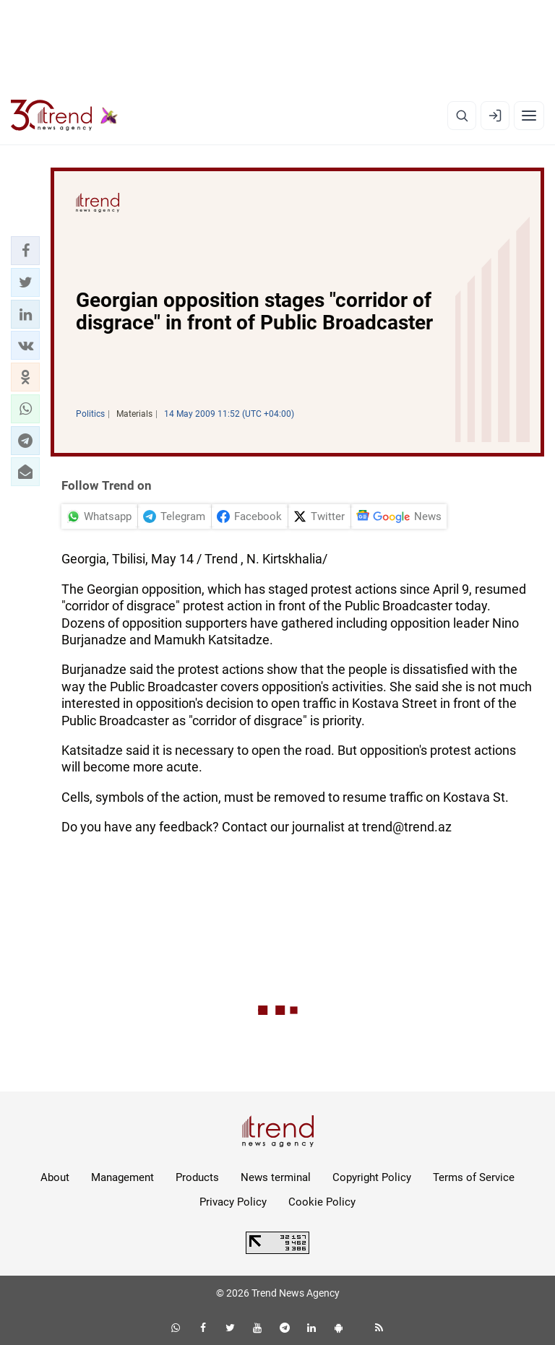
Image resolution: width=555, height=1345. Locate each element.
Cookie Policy (322, 1201)
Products (197, 1177)
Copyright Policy (371, 1177)
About (54, 1177)
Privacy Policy (233, 1201)
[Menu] (529, 115)
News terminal (276, 1177)
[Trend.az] (64, 115)
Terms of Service (474, 1177)
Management (122, 1177)
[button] (25, 250)
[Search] (461, 115)
